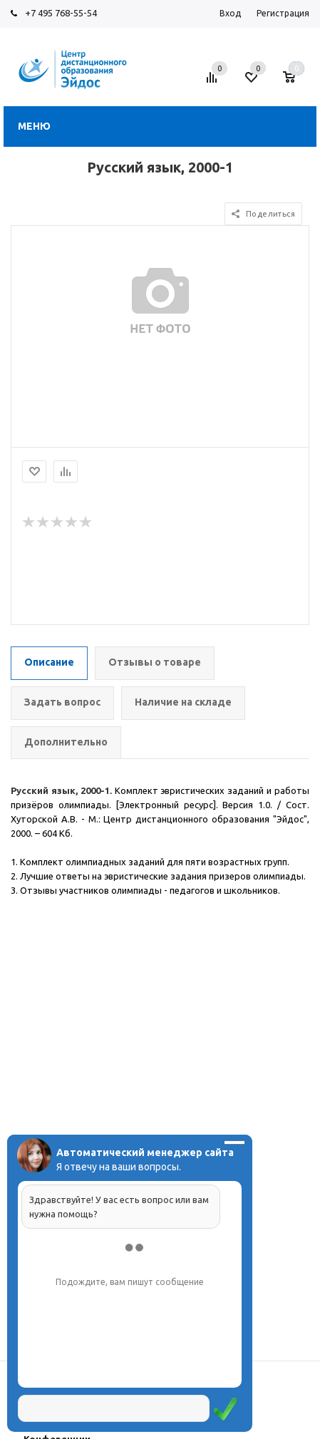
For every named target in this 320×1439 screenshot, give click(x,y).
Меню (34, 126)
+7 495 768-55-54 (61, 13)
